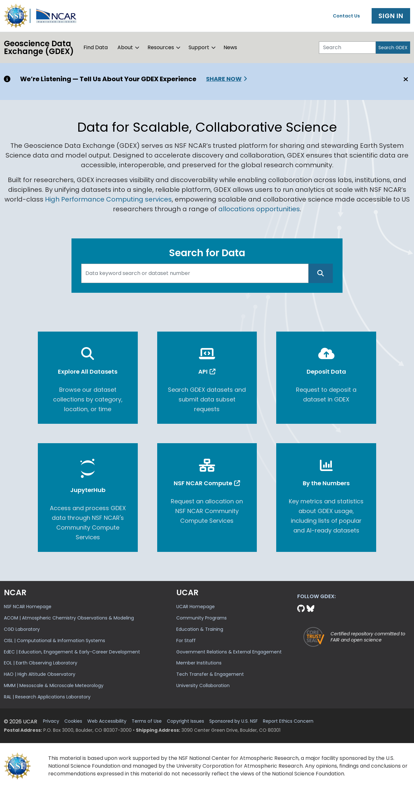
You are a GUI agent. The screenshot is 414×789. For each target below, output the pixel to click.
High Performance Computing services (108, 199)
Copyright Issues (185, 721)
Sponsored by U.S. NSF (233, 721)
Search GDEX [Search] (393, 47)
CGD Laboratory (22, 629)
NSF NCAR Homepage (27, 606)
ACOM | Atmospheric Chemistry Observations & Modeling (69, 618)
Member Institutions (199, 663)
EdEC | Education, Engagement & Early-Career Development (72, 652)
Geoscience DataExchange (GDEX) (39, 47)
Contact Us (346, 16)
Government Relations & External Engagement (229, 652)
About (125, 47)
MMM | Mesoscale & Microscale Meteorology (54, 685)
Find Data (95, 47)
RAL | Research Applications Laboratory (47, 697)
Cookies (73, 721)
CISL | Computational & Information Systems (54, 640)
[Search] (347, 47)
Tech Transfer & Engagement (210, 674)
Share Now (224, 79)
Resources (160, 47)
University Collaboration (203, 685)
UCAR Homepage (195, 606)
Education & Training (199, 629)
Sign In (390, 15)
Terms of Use (147, 721)
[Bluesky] (310, 608)
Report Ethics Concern (288, 721)
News (230, 47)
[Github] (302, 608)
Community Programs (201, 618)
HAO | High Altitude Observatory (39, 674)
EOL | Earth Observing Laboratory (40, 663)
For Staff (186, 640)
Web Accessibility (106, 721)
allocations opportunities (259, 209)
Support (199, 47)
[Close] (404, 79)
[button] (137, 47)
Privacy (51, 721)
